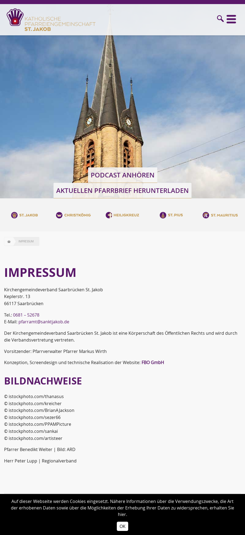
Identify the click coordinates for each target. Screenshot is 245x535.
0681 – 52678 (26, 315)
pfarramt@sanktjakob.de (43, 322)
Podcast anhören (123, 175)
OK (122, 526)
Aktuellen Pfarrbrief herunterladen (122, 190)
